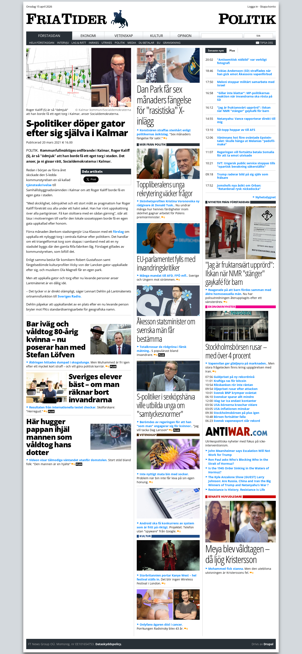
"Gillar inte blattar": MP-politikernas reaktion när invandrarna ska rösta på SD (244, 96)
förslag (118, 231)
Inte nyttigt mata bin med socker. (164, 474)
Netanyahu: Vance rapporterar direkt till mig (246, 120)
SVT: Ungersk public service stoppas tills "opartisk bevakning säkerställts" (246, 164)
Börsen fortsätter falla (230, 417)
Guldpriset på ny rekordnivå (234, 377)
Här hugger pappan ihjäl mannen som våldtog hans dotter (49, 436)
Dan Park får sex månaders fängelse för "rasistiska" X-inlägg (164, 105)
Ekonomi (88, 35)
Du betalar (146, 43)
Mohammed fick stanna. (226, 569)
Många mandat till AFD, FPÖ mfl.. (164, 276)
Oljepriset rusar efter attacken (236, 389)
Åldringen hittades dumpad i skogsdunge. (59, 362)
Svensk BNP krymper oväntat (235, 393)
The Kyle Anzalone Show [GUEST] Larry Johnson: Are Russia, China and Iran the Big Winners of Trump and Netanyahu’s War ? (239, 481)
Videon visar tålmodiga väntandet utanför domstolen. (68, 460)
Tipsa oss (266, 43)
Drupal (268, 644)
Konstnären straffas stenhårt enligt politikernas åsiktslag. (164, 132)
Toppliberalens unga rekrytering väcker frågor (164, 188)
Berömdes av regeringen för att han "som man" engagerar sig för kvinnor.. (164, 424)
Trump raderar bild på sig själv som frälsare (242, 176)
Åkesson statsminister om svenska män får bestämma (166, 330)
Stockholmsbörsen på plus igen (236, 413)
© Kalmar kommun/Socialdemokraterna (103, 110)
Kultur (156, 35)
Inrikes (94, 43)
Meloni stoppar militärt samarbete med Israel (246, 83)
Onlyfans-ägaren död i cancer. (161, 624)
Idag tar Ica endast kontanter (235, 401)
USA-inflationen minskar (232, 409)
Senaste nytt (217, 50)
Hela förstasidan (41, 43)
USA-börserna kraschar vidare (235, 405)
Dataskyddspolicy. (108, 644)
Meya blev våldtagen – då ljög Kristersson (237, 554)
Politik (120, 43)
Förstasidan (49, 35)
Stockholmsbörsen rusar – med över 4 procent (236, 351)
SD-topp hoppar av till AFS (236, 130)
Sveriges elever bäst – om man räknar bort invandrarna (95, 387)
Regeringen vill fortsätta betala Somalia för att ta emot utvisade (245, 153)
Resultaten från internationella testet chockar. (62, 407)
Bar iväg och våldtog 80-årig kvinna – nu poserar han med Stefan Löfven (56, 338)
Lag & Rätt (79, 43)
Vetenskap (124, 35)
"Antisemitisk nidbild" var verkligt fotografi (242, 61)
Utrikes (107, 43)
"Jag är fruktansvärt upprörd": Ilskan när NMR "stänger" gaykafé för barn (244, 109)
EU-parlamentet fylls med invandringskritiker (166, 263)
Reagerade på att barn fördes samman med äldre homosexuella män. (238, 292)
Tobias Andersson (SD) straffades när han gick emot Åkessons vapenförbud (244, 72)
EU (158, 43)
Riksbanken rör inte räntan (233, 385)
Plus (232, 50)
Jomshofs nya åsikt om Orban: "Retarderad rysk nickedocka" (239, 187)
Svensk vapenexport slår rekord (237, 421)
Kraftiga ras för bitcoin (230, 381)
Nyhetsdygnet (265, 197)
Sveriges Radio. (69, 296)
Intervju (63, 43)
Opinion (184, 35)
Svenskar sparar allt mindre (234, 397)
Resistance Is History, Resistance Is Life (236, 490)
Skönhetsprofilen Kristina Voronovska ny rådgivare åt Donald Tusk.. (168, 203)
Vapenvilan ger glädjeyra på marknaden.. (237, 363)
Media (132, 43)
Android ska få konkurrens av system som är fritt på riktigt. (165, 525)
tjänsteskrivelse (39, 185)
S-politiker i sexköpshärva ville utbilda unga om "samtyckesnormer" (166, 405)
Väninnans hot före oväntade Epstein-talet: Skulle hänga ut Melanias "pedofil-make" (246, 141)
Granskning (171, 43)
